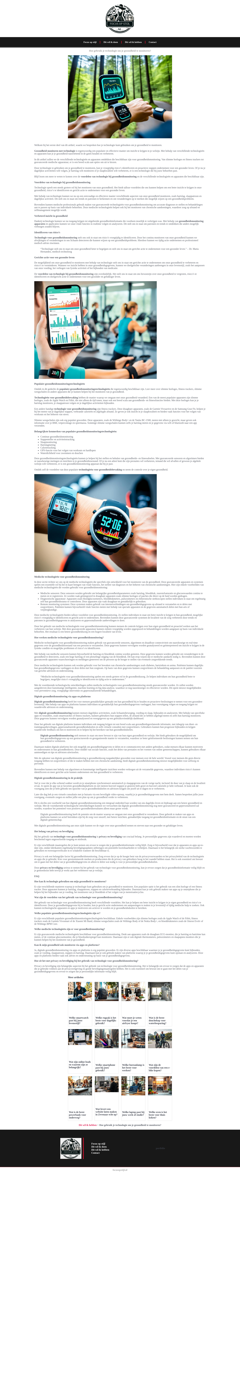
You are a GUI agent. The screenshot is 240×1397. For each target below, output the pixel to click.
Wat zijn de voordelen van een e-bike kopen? (159, 1068)
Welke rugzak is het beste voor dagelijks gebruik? (106, 1020)
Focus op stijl (89, 42)
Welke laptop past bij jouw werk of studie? (133, 1188)
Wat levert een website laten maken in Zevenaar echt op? (106, 1174)
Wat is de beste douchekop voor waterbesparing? (157, 1020)
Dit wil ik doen (110, 42)
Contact (153, 42)
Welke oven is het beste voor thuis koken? (158, 1190)
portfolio (160, 1223)
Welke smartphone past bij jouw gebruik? (105, 1068)
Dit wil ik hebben (133, 42)
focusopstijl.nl (120, 1244)
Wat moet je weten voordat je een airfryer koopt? (132, 1020)
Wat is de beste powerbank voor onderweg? (77, 1115)
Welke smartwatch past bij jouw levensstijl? (78, 1020)
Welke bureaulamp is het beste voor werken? (133, 1068)
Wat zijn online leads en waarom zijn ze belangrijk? (80, 1065)
